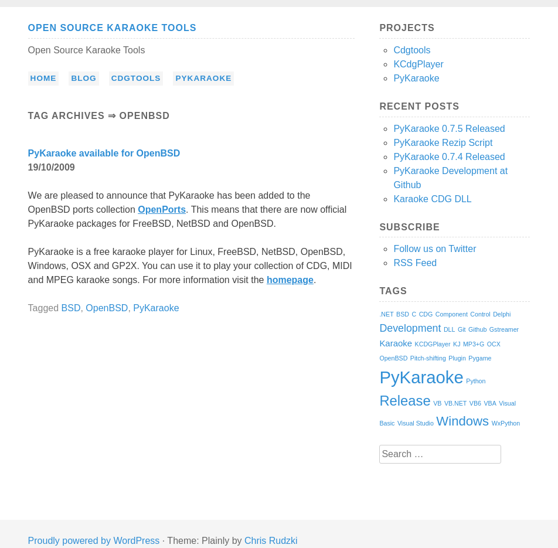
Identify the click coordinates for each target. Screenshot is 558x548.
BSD (71, 308)
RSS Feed (415, 263)
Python (475, 380)
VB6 (475, 403)
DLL (449, 329)
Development (410, 328)
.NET (386, 314)
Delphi (502, 314)
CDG (426, 314)
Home (43, 78)
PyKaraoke (203, 78)
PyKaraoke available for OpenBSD (104, 153)
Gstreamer (504, 329)
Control (480, 314)
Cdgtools (136, 78)
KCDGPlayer (433, 344)
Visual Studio (415, 423)
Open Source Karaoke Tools (112, 28)
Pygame (479, 358)
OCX (494, 344)
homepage (290, 280)
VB (437, 403)
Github (477, 329)
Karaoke (395, 343)
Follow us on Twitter (434, 249)
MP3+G (473, 344)
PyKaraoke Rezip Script (442, 143)
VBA (490, 403)
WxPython (506, 423)
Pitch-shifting (428, 358)
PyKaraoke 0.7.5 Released (449, 129)
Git (462, 329)
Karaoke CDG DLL (432, 199)
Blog (83, 78)
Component (451, 314)
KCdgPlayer (418, 64)
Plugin (457, 358)
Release (404, 401)
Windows (462, 421)
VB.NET (455, 403)
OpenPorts (162, 210)
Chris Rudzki (271, 541)
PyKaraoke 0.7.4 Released (449, 157)
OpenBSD (107, 308)
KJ (456, 344)
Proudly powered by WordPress (94, 541)
